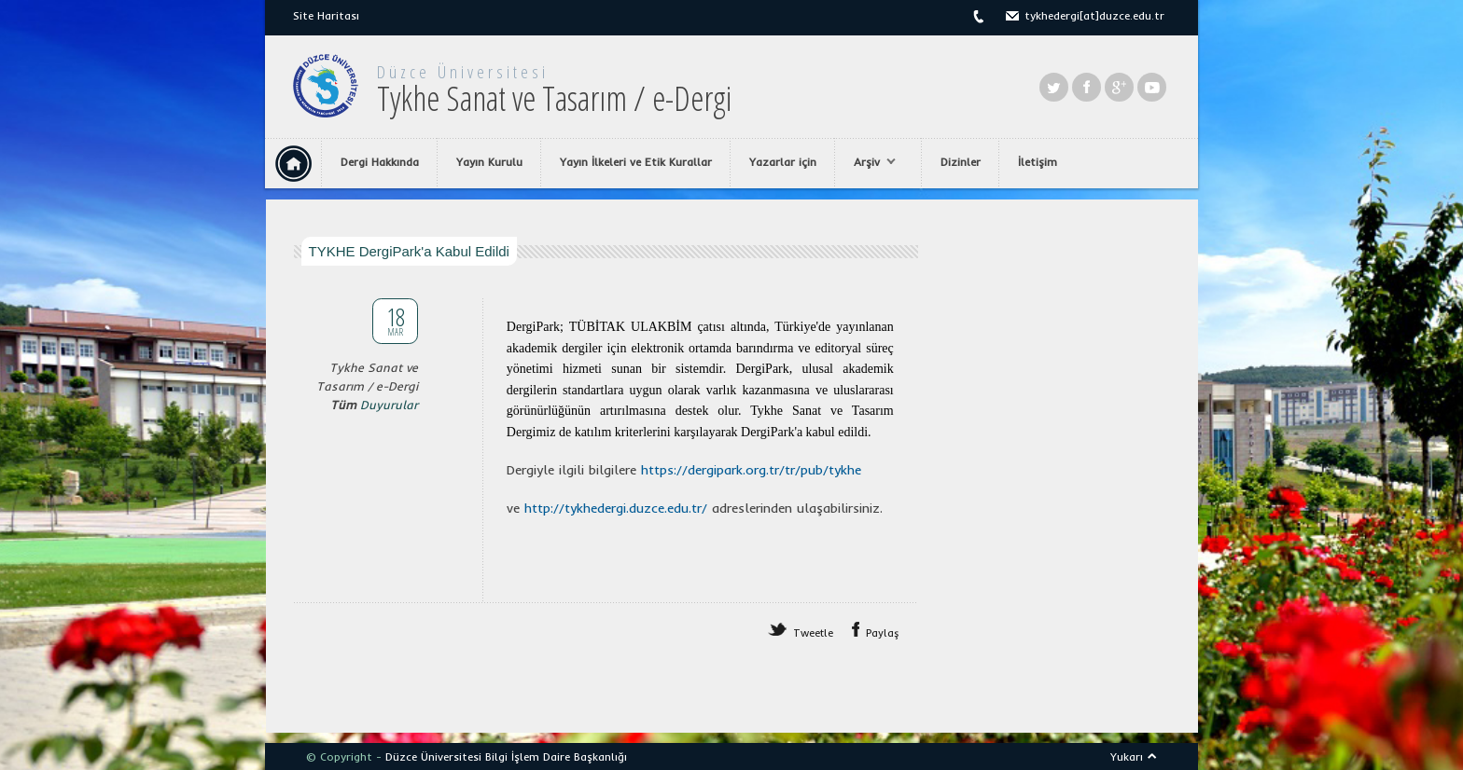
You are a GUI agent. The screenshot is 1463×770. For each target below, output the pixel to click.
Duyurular (389, 404)
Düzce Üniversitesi (463, 72)
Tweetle (813, 632)
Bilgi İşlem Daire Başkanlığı (556, 756)
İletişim (1037, 162)
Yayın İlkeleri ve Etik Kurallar (636, 162)
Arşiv (870, 162)
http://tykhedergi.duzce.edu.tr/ (615, 508)
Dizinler (960, 162)
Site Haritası (326, 15)
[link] (751, 469)
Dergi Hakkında (380, 162)
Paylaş (882, 632)
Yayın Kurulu (489, 162)
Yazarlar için (782, 162)
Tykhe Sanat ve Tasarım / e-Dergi (554, 98)
